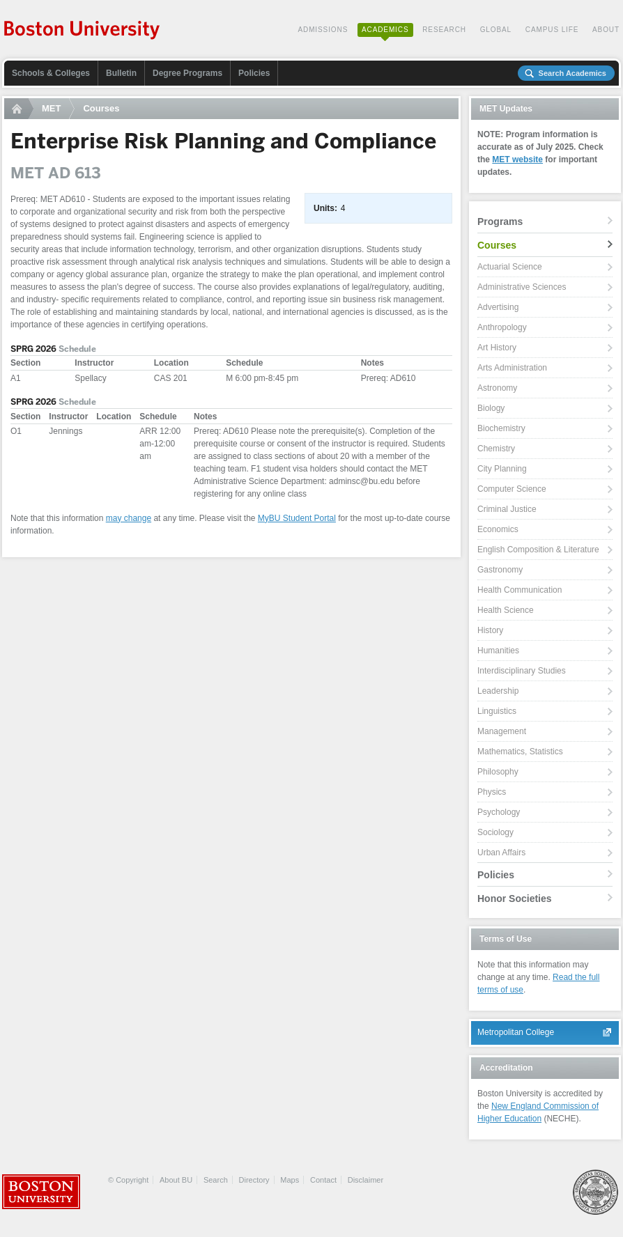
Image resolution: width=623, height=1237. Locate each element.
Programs (500, 221)
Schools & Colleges (51, 73)
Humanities (498, 650)
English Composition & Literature (538, 549)
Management (501, 731)
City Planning (502, 469)
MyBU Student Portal (297, 518)
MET (51, 108)
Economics (497, 529)
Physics (491, 792)
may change (128, 518)
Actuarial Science (509, 267)
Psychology (498, 812)
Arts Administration (512, 368)
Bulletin (121, 73)
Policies (254, 73)
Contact (323, 1180)
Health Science (505, 610)
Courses (101, 108)
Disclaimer (365, 1180)
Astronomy (497, 388)
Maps (289, 1180)
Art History (496, 347)
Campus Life (552, 29)
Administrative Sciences (521, 287)
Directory (254, 1180)
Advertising (497, 307)
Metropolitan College (515, 1032)
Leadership (497, 691)
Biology (491, 408)
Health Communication (519, 590)
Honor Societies (514, 898)
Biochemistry (501, 428)
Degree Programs (187, 73)
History (490, 630)
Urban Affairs (501, 852)
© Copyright (128, 1180)
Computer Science (511, 489)
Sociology (495, 832)
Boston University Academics (82, 31)
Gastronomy (500, 570)
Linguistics (496, 711)
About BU (176, 1180)
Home (18, 108)
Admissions (323, 29)
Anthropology (502, 327)
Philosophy (497, 772)
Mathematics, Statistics (520, 751)
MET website (517, 159)
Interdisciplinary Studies (521, 671)
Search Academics (572, 73)
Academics (385, 29)
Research (444, 29)
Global (496, 29)
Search (215, 1180)
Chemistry (496, 448)
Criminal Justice (507, 509)
